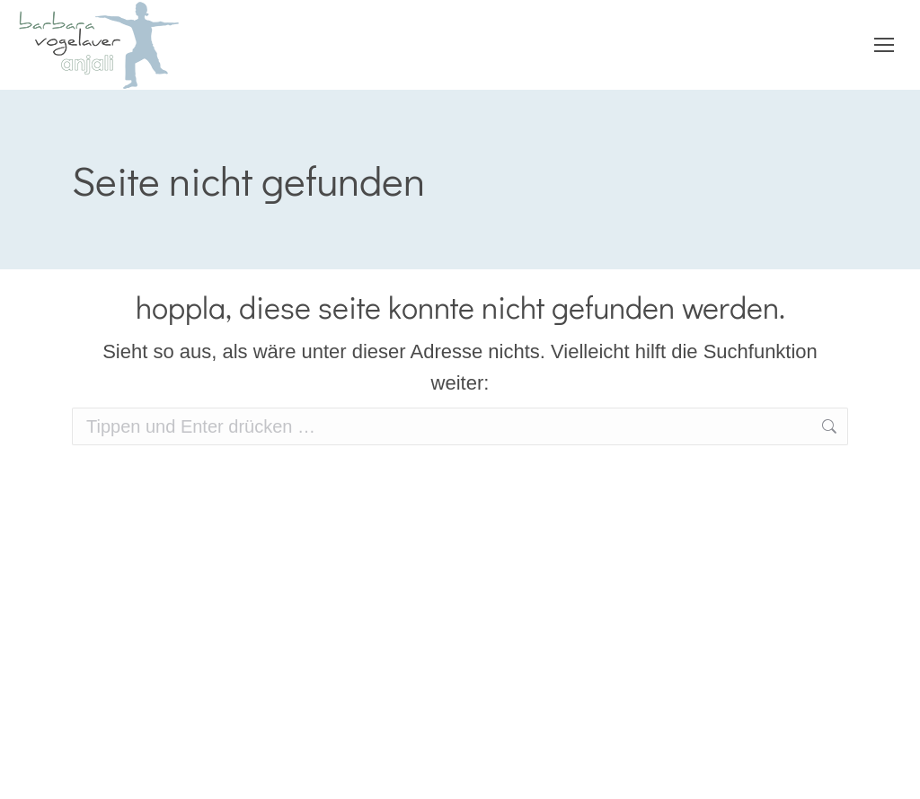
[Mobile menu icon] (884, 45)
